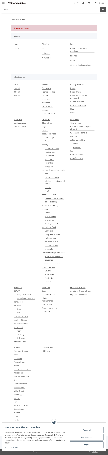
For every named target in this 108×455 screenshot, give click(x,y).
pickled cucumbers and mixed (55, 182)
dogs (19, 309)
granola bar (50, 220)
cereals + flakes (20, 126)
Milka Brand (19, 391)
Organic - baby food (78, 294)
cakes (72, 112)
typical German (48, 267)
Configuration (85, 437)
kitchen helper (20, 342)
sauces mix (49, 159)
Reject (85, 444)
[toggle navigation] (3, 1)
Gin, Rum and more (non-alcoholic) (81, 127)
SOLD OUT (46, 312)
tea (71, 151)
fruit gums (46, 88)
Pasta (47, 141)
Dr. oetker (18, 358)
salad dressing (51, 202)
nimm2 (17, 398)
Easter (44, 291)
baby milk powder (52, 234)
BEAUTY (17, 291)
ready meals (50, 152)
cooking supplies (52, 148)
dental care (18, 302)
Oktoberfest (47, 304)
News (16, 44)
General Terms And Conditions (78, 49)
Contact (17, 48)
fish (46, 174)
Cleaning (20, 334)
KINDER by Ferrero (21, 376)
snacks (45, 209)
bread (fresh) (75, 92)
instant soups (50, 155)
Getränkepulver (76, 154)
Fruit (47, 191)
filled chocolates (49, 113)
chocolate (46, 99)
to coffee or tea (76, 158)
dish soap (21, 338)
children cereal (51, 245)
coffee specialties (77, 140)
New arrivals (48, 347)
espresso (77, 147)
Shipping (46, 53)
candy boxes (47, 106)
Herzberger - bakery (22, 369)
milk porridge (50, 238)
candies (45, 95)
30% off (17, 92)
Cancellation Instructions (80, 65)
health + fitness (20, 320)
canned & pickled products (53, 170)
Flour (72, 109)
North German (51, 278)
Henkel (17, 420)
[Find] (103, 9)
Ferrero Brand (20, 362)
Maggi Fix (49, 166)
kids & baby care (21, 316)
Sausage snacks (51, 223)
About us (46, 44)
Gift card (46, 351)
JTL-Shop (95, 452)
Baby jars (49, 231)
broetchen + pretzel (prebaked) (78, 96)
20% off (17, 88)
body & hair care (24, 294)
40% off (17, 95)
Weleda (17, 413)
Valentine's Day (48, 294)
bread (72, 88)
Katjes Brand (19, 373)
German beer (75, 123)
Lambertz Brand (20, 384)
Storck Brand (19, 409)
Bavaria (48, 271)
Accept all (85, 430)
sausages (49, 260)
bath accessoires (21, 323)
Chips (47, 212)
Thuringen (49, 274)
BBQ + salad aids (49, 194)
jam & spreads (20, 123)
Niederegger (19, 394)
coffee (75, 143)
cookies (45, 110)
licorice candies (48, 92)
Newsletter (46, 58)
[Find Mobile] (51, 9)
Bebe (16, 354)
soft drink (74, 136)
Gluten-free (47, 123)
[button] (83, 2)
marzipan (46, 103)
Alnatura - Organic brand (80, 291)
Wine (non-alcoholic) (78, 133)
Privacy (17, 447)
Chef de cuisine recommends (48, 299)
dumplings (49, 137)
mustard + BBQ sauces (54, 198)
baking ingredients (78, 105)
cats (18, 313)
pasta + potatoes (49, 134)
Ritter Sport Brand (21, 405)
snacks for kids (51, 249)
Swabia (48, 281)
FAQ (43, 48)
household (18, 327)
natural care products (26, 298)
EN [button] (74, 2)
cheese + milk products (51, 263)
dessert (45, 130)
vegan (44, 126)
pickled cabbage (52, 177)
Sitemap (73, 56)
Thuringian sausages (54, 256)
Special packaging (49, 308)
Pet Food (17, 305)
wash (19, 331)
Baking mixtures (77, 102)
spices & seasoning (50, 205)
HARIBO (17, 365)
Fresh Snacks (50, 216)
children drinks (51, 242)
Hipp (16, 416)
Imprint (9, 447)
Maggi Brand (19, 387)
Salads (48, 187)
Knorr (16, 380)
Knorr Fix (49, 163)
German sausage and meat (53, 252)
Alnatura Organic (21, 351)
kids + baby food (49, 227)
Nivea (16, 402)
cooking (45, 144)
